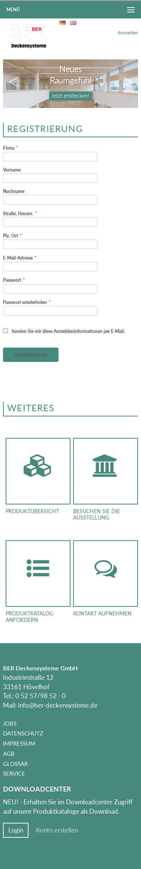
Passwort (14, 280)
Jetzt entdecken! (70, 96)
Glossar (15, 763)
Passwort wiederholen (27, 302)
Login (15, 830)
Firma (10, 148)
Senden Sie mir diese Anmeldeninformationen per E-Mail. (64, 331)
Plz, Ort (12, 235)
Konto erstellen (57, 830)
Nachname (13, 191)
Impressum (19, 743)
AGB (9, 753)
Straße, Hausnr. (20, 213)
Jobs (9, 723)
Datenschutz (23, 733)
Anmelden (128, 32)
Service (14, 773)
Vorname (12, 170)
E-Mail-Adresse (20, 258)
